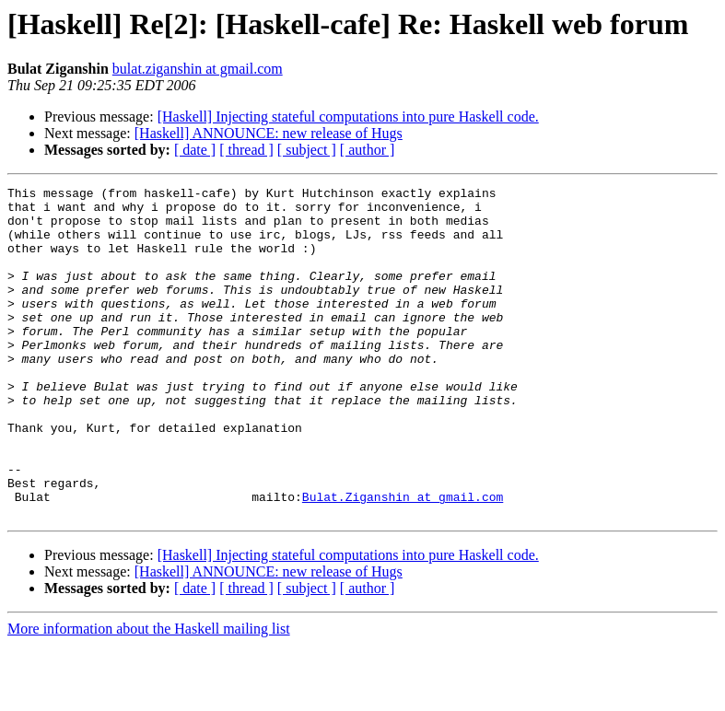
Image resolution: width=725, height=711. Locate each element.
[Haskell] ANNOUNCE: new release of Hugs (268, 133)
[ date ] (195, 149)
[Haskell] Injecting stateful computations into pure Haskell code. (348, 116)
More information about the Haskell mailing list (148, 695)
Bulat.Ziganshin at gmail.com (402, 560)
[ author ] (367, 149)
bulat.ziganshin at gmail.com (197, 68)
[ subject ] (306, 149)
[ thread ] (246, 149)
